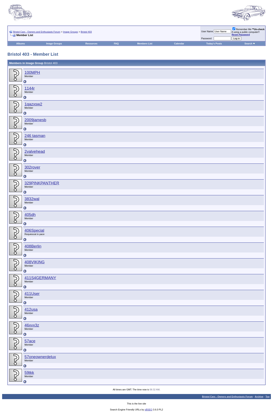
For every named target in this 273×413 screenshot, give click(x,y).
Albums (20, 43)
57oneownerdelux (40, 357)
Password (206, 38)
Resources (91, 43)
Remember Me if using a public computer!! (248, 32)
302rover (32, 167)
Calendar (179, 43)
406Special (34, 230)
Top (268, 396)
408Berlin (33, 246)
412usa (31, 309)
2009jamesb (35, 120)
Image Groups (70, 32)
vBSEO (148, 409)
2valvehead (35, 151)
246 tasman (35, 135)
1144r (30, 88)
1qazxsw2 (33, 104)
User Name (207, 31)
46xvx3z (32, 325)
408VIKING (35, 262)
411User (32, 293)
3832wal (32, 199)
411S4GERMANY (40, 278)
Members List (144, 43)
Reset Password (241, 34)
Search (248, 43)
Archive (259, 396)
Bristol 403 (86, 32)
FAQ (116, 43)
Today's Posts (214, 43)
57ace (30, 341)
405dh (30, 214)
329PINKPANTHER (42, 183)
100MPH (32, 72)
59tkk (29, 372)
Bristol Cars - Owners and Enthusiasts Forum (36, 32)
